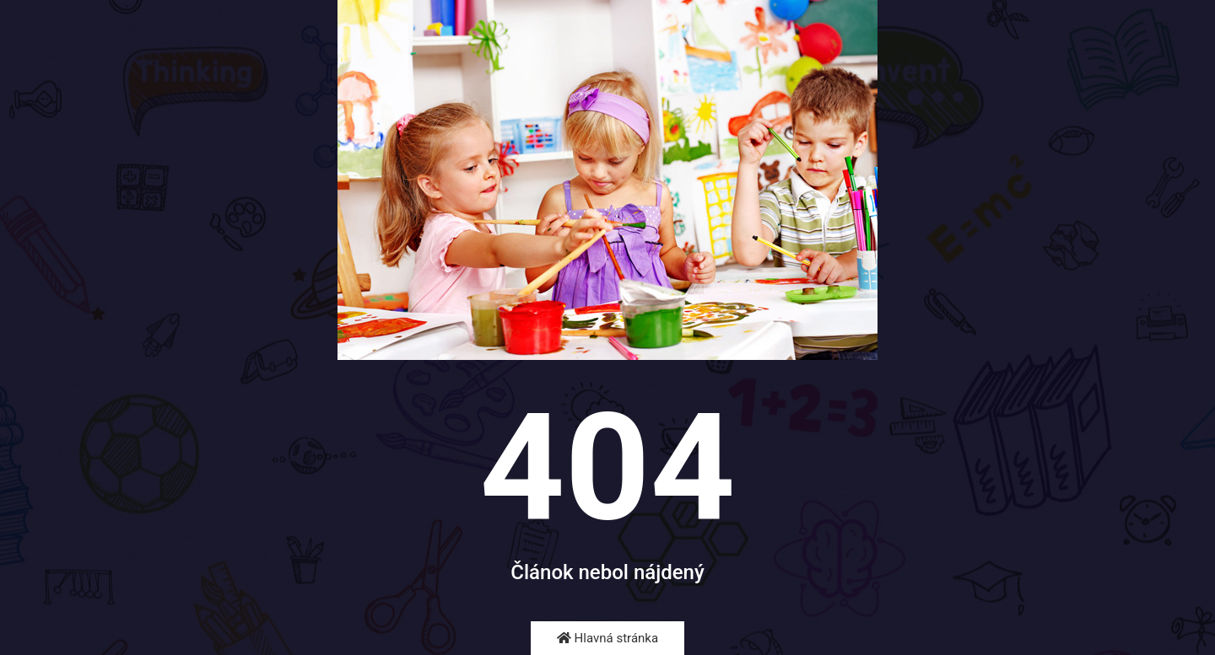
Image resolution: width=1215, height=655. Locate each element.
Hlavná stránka (607, 638)
